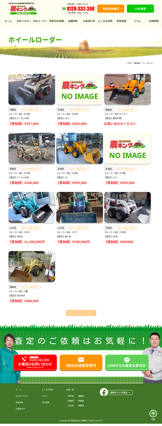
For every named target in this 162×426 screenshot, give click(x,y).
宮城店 (62, 168)
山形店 (13, 227)
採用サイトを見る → (120, 392)
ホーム (8, 21)
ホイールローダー (30, 109)
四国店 (13, 109)
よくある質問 (105, 21)
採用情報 (154, 21)
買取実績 (121, 21)
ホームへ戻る (84, 313)
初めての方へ (24, 21)
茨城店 (62, 109)
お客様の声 (89, 21)
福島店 (111, 109)
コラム (137, 21)
